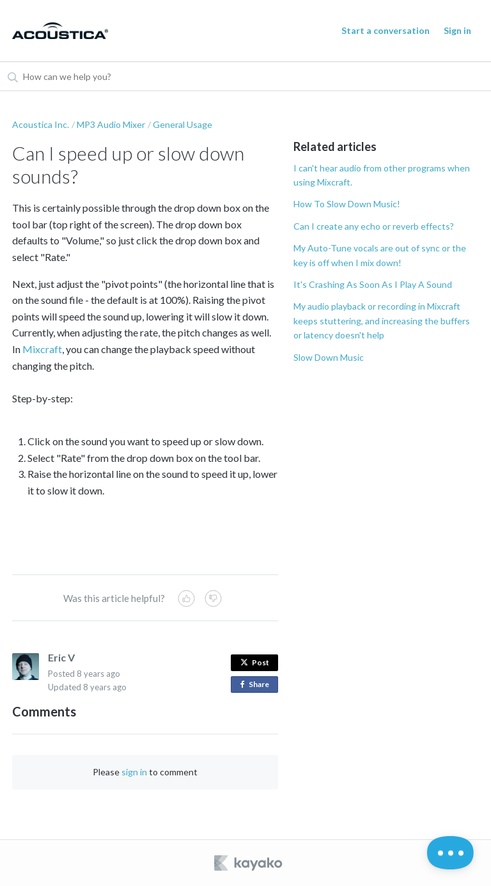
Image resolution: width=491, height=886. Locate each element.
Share (257, 685)
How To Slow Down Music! (346, 203)
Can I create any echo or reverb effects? (373, 226)
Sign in (457, 30)
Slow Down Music (328, 357)
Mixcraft (42, 349)
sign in (134, 771)
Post (254, 662)
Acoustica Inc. (40, 124)
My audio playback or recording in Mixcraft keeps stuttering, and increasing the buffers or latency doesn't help (381, 320)
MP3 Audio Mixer (111, 124)
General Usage (182, 124)
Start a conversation (385, 30)
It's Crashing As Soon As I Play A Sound (372, 284)
